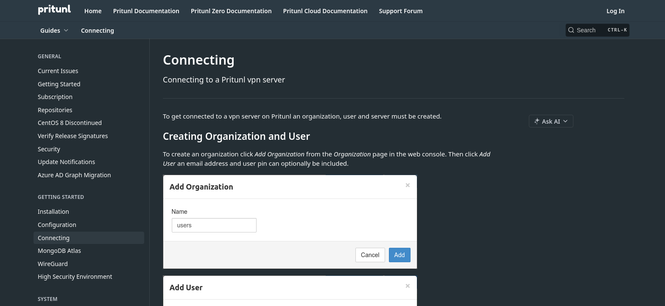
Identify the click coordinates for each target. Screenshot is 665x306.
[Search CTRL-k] (597, 30)
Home (93, 11)
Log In (615, 11)
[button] (332, 222)
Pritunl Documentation (146, 11)
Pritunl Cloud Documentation (325, 11)
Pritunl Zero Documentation (231, 11)
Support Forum (401, 11)
